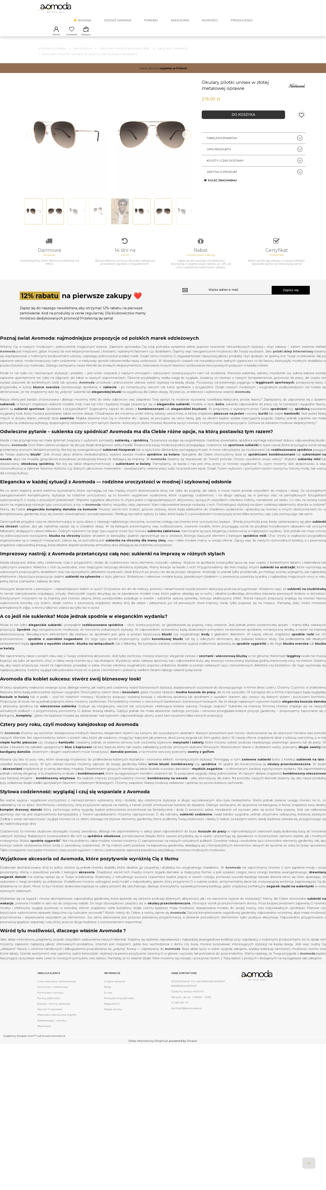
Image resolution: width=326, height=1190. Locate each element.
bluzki (35, 461)
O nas (108, 999)
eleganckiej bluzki (106, 398)
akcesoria (86, 879)
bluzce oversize (46, 393)
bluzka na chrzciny (64, 542)
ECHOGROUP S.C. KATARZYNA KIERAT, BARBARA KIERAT (198, 990)
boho (220, 410)
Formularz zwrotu (50, 999)
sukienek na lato (310, 766)
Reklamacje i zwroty (51, 1026)
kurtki (263, 420)
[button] (186, 138)
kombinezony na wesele (168, 784)
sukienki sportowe (29, 415)
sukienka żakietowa (163, 537)
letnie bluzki (158, 770)
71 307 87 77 (179, 1009)
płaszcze (29, 749)
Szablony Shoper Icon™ (19, 1042)
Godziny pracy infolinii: (187, 998)
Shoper (192, 1047)
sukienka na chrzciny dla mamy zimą (136, 547)
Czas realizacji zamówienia (56, 987)
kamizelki (292, 420)
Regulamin (112, 1010)
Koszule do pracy (212, 838)
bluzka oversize (296, 650)
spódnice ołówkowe (103, 842)
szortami (206, 662)
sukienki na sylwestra (82, 583)
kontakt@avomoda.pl (186, 1014)
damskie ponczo (123, 758)
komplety (24, 722)
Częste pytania (114, 987)
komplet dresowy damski (21, 816)
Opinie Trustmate (49, 1015)
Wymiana (44, 1032)
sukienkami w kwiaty (133, 470)
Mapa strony (113, 1015)
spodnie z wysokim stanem (52, 650)
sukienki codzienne (196, 821)
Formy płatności (49, 1004)
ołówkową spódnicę (37, 470)
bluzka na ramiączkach (95, 650)
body (205, 641)
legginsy (293, 662)
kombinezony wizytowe (55, 784)
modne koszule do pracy (196, 698)
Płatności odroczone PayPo (57, 1021)
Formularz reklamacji (52, 993)
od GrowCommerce (51, 1042)
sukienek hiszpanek (119, 456)
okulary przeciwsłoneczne (289, 770)
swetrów (67, 425)
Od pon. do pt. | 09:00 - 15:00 (191, 1003)
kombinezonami (282, 461)
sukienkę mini (309, 465)
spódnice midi (254, 542)
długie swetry (309, 753)
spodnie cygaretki (251, 650)
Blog (107, 993)
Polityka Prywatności (119, 1004)
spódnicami (257, 461)
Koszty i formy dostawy (53, 1010)
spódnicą (140, 447)
